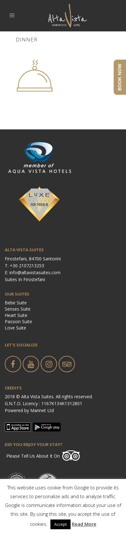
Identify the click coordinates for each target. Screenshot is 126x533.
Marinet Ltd (42, 410)
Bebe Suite (16, 302)
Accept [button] (60, 524)
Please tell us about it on (33, 456)
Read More (84, 524)
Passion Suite (18, 321)
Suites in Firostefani (25, 279)
